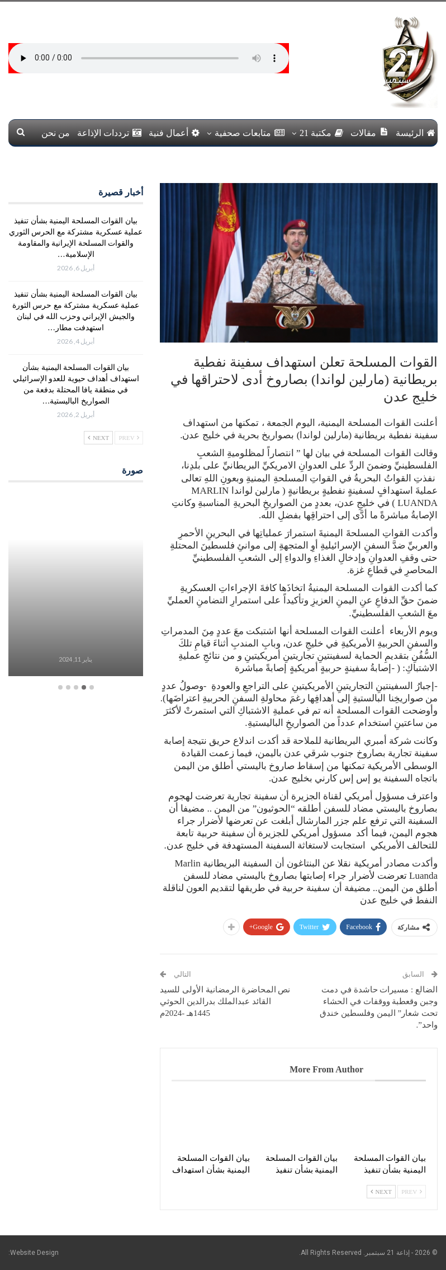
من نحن (55, 133)
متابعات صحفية (249, 133)
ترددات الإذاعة (109, 133)
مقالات (369, 132)
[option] (75, 586)
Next (381, 1191)
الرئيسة (415, 133)
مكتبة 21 (321, 133)
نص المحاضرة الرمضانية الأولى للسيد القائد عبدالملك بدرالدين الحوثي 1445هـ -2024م (225, 1001)
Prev (411, 1191)
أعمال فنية (174, 133)
